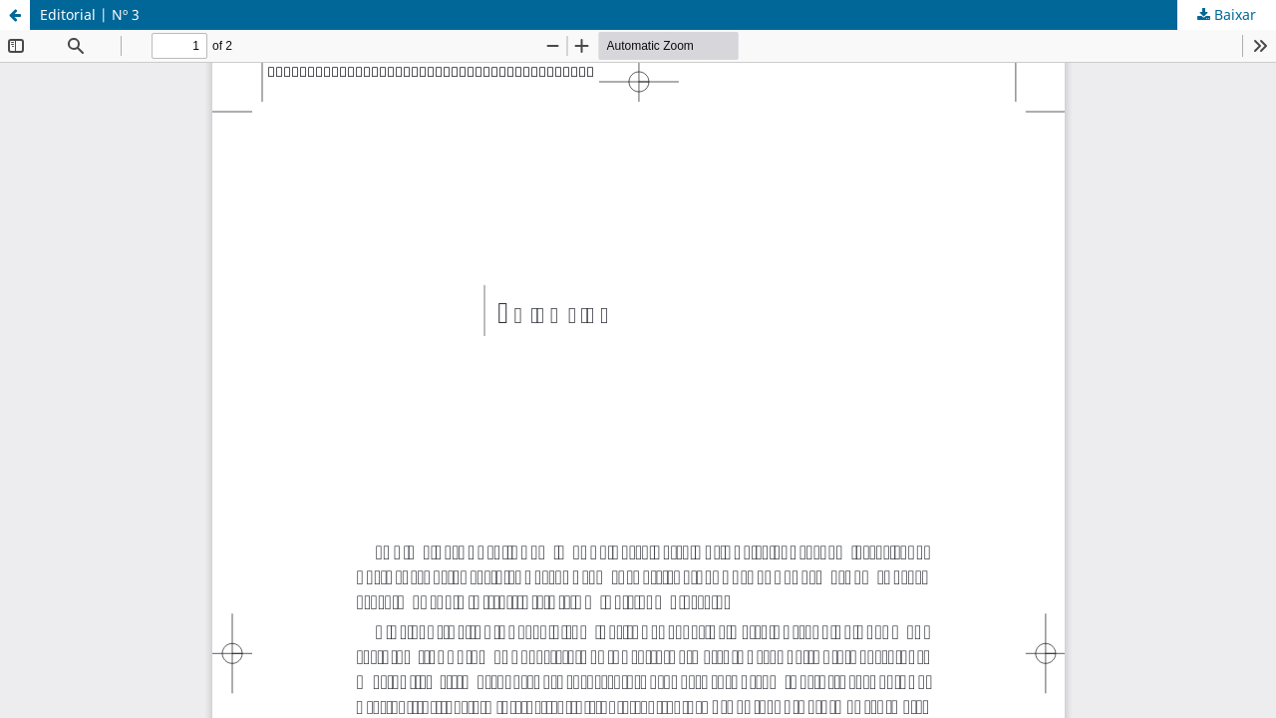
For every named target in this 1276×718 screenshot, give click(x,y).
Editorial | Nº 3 (90, 14)
